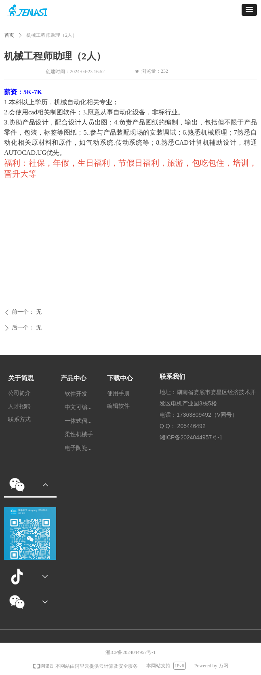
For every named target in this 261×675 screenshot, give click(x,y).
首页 (9, 35)
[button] (249, 10)
